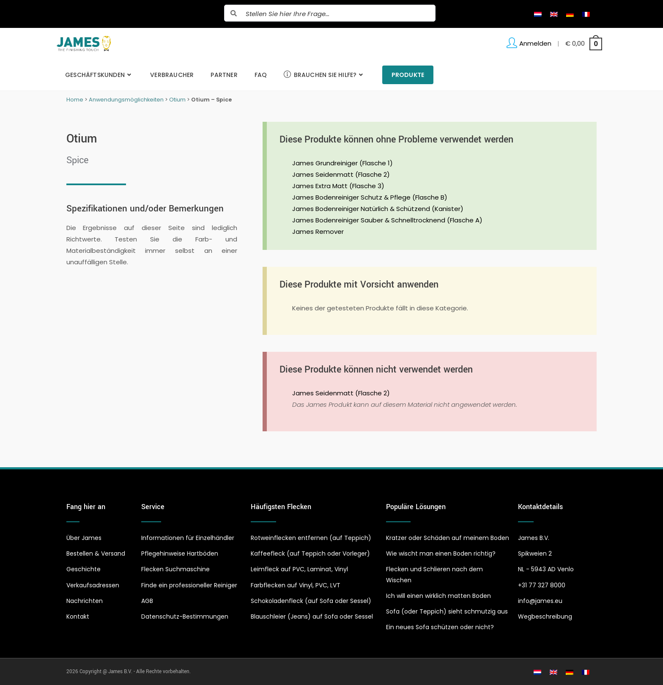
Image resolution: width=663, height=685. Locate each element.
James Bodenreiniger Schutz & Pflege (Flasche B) (369, 197)
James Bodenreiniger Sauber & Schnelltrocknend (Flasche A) (387, 220)
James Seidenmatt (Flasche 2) (341, 174)
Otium (177, 99)
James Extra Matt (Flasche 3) (338, 185)
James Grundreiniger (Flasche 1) (342, 163)
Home (74, 99)
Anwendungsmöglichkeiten (126, 99)
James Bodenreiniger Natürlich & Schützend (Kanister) (377, 208)
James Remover (318, 231)
